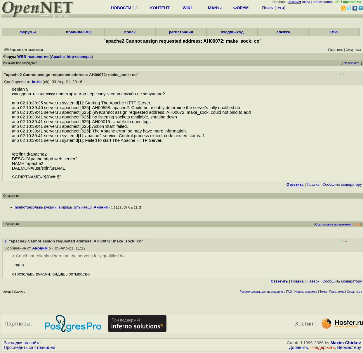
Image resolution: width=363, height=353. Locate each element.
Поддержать (322, 347)
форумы (27, 32)
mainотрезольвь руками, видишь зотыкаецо (53, 207)
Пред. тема (337, 291)
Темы (323, 291)
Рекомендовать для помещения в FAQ (266, 291)
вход (306, 2)
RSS (334, 32)
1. (6, 241)
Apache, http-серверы (71, 56)
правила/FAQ (78, 32)
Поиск (268, 8)
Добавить (298, 347)
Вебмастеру (349, 347)
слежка (283, 32)
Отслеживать (351, 63)
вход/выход (232, 32)
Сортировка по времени (333, 224)
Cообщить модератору (342, 184)
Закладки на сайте (22, 342)
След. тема (354, 291)
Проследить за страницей (29, 347)
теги (280, 8)
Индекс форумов (305, 291)
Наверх (313, 281)
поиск (129, 32)
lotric (36, 82)
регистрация (322, 2)
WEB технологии (33, 56)
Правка (313, 184)
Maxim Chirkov (346, 342)
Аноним (101, 207)
